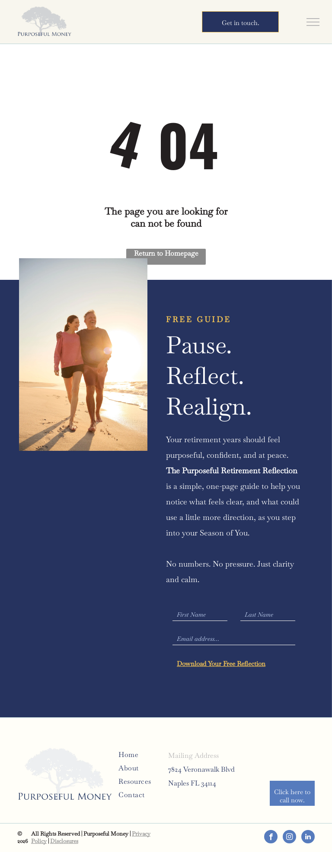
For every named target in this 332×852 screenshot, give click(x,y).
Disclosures (64, 841)
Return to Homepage (166, 253)
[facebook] (271, 838)
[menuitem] (149, 754)
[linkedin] (308, 838)
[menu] (313, 22)
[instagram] (289, 838)
